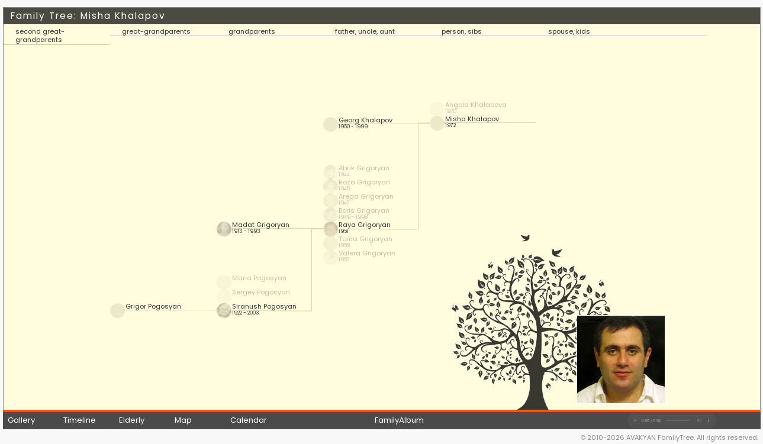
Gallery (21, 420)
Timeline (79, 420)
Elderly (131, 420)
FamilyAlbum (399, 420)
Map (183, 420)
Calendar (248, 420)
